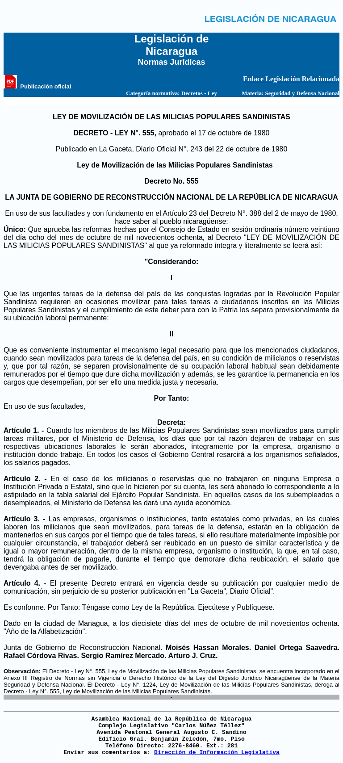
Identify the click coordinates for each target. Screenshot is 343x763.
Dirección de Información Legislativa (217, 752)
